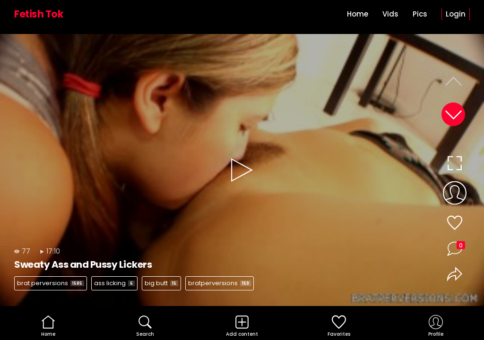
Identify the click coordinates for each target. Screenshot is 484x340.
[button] (453, 114)
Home (357, 14)
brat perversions (50, 283)
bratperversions (219, 283)
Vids (390, 14)
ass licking (114, 283)
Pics (420, 14)
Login (456, 14)
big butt (161, 283)
